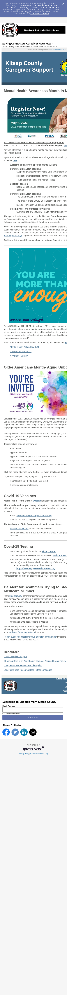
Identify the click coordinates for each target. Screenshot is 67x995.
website (37, 501)
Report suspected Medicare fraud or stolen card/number (30, 637)
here (15, 160)
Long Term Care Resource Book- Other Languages (28, 670)
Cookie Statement (39, 13)
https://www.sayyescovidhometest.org (35, 568)
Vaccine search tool (19, 528)
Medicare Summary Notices (22, 632)
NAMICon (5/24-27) (19, 356)
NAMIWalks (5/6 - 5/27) (21, 351)
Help (46, 754)
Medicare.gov (15, 596)
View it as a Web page (58, 50)
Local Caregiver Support (15, 656)
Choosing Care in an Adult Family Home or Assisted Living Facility (35, 661)
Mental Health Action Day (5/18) (25, 347)
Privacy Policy (24, 754)
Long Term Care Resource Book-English (23, 665)
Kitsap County (49, 551)
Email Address (8, 706)
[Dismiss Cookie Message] (63, 3)
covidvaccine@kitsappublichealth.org (34, 515)
